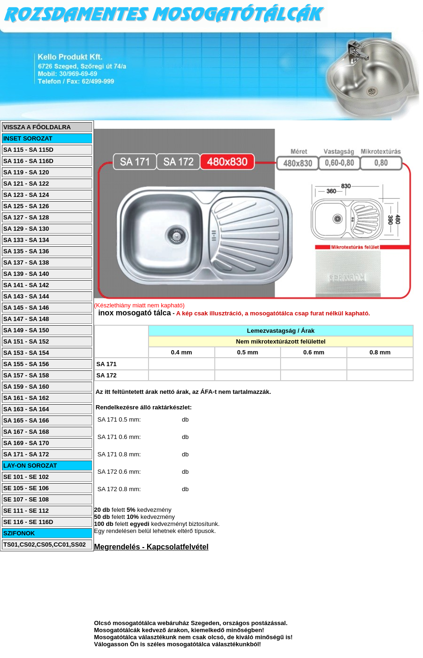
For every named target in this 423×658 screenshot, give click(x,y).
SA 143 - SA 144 (26, 296)
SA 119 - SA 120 (26, 172)
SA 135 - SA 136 (26, 251)
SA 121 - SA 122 (26, 183)
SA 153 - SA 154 (26, 352)
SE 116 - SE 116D (28, 521)
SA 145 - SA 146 (26, 307)
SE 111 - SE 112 (26, 510)
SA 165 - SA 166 (26, 420)
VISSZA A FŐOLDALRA (37, 127)
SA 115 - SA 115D (28, 149)
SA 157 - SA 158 (26, 375)
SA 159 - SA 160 (26, 386)
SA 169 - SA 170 (26, 442)
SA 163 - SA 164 (26, 409)
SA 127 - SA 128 (26, 217)
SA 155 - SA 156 (26, 364)
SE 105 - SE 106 (26, 488)
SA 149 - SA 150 (26, 330)
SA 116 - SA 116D (28, 160)
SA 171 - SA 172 (26, 454)
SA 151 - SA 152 (26, 341)
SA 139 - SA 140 (26, 273)
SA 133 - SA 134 (26, 239)
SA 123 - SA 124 (26, 194)
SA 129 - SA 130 (26, 228)
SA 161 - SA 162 (26, 397)
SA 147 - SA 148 (26, 318)
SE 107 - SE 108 (26, 499)
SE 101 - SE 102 (26, 476)
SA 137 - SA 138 (26, 262)
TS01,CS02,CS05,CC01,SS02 (44, 544)
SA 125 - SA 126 (26, 206)
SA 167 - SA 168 (26, 431)
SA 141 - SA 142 (26, 285)
